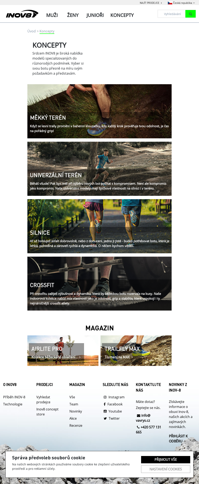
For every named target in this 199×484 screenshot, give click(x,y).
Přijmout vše (165, 459)
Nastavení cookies (165, 469)
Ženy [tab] (72, 15)
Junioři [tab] (95, 15)
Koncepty (47, 31)
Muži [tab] (52, 15)
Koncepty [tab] (122, 15)
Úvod (31, 31)
